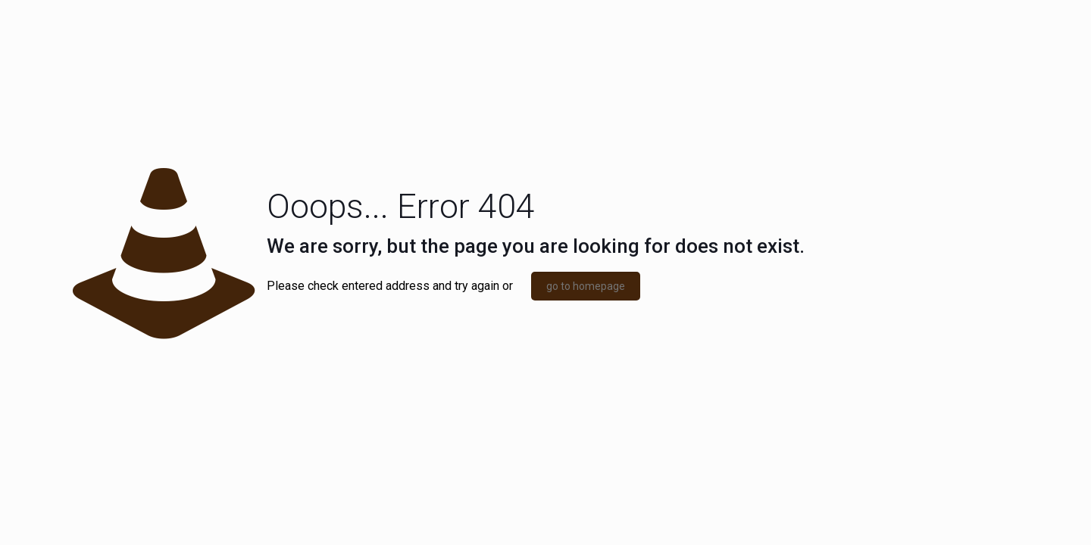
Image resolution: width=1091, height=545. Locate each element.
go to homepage (585, 286)
